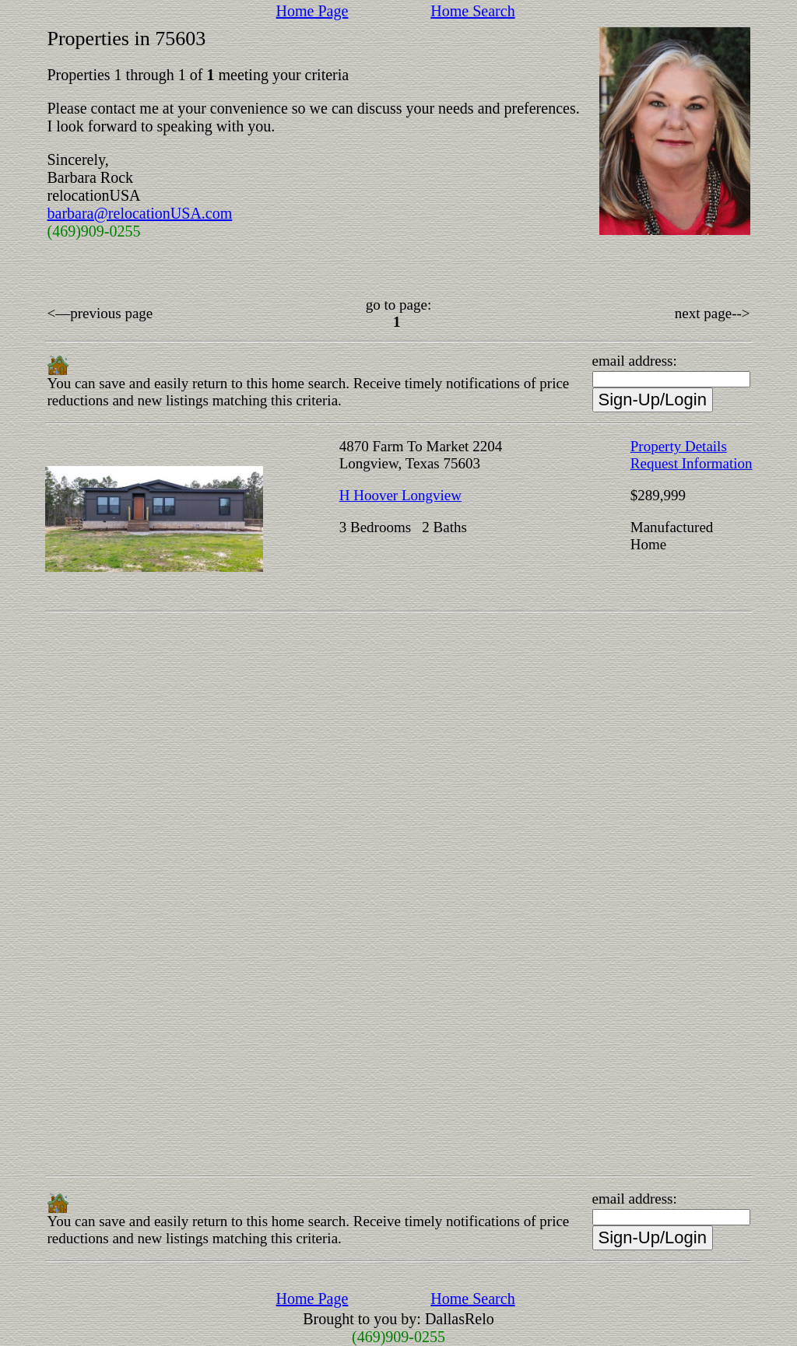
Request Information (691, 463)
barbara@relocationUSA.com (140, 213)
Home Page (312, 10)
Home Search (472, 10)
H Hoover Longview (400, 495)
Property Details (678, 446)
